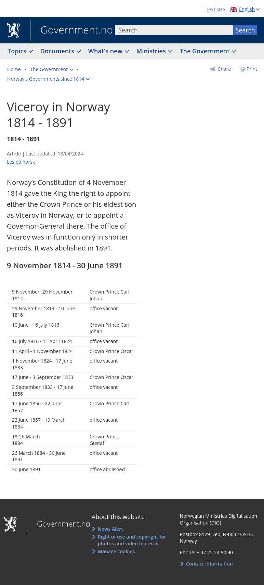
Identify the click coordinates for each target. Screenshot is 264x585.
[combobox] (174, 30)
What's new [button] (106, 51)
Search (245, 30)
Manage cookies (116, 551)
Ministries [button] (152, 51)
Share (224, 69)
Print (252, 69)
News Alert (110, 529)
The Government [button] (205, 51)
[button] (51, 69)
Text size (215, 9)
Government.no (71, 30)
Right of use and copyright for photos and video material (132, 540)
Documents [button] (58, 51)
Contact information (209, 563)
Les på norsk (21, 162)
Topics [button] (18, 51)
